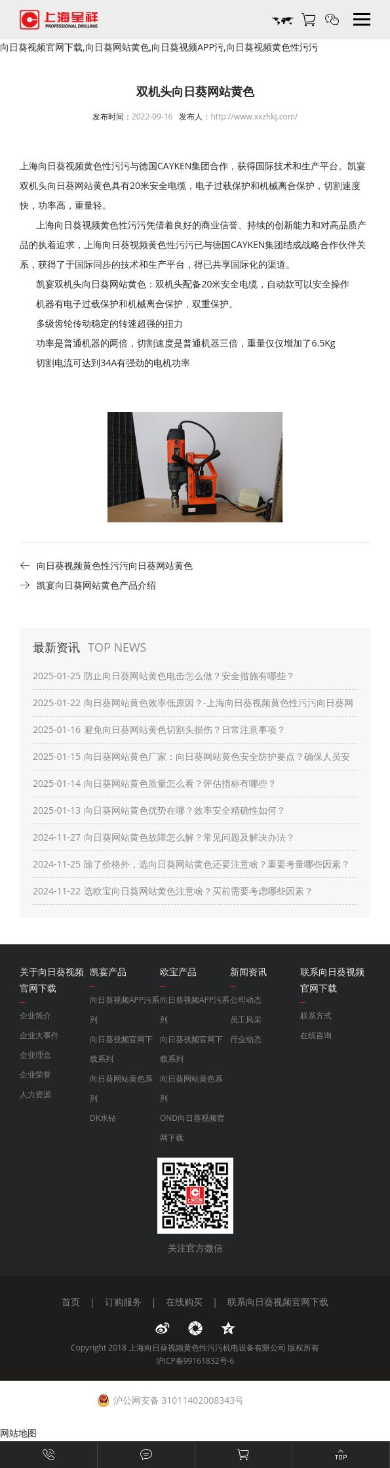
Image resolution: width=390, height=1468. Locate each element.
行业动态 (246, 1039)
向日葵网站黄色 (114, 284)
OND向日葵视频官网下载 (192, 1127)
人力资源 (35, 1094)
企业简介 (35, 1015)
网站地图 (18, 1433)
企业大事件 (39, 1035)
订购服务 (123, 1301)
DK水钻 (103, 1117)
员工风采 (246, 1019)
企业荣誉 (35, 1074)
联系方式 (316, 1015)
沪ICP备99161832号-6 (195, 1360)
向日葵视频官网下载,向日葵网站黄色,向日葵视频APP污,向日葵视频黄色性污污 (159, 47)
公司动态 (246, 999)
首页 (71, 1301)
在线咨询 (316, 1035)
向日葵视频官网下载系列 (121, 1049)
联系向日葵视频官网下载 (277, 1301)
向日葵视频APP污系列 (124, 1009)
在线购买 (184, 1301)
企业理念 (35, 1054)
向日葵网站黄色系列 (121, 1088)
